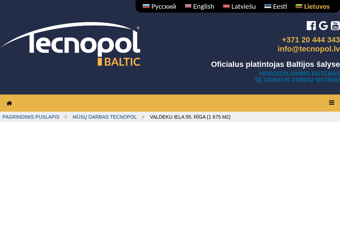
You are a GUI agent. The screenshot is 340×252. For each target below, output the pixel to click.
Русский (159, 6)
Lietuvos (312, 6)
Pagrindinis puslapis (30, 117)
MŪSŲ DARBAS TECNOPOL (105, 117)
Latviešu (239, 6)
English (200, 6)
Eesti (275, 6)
